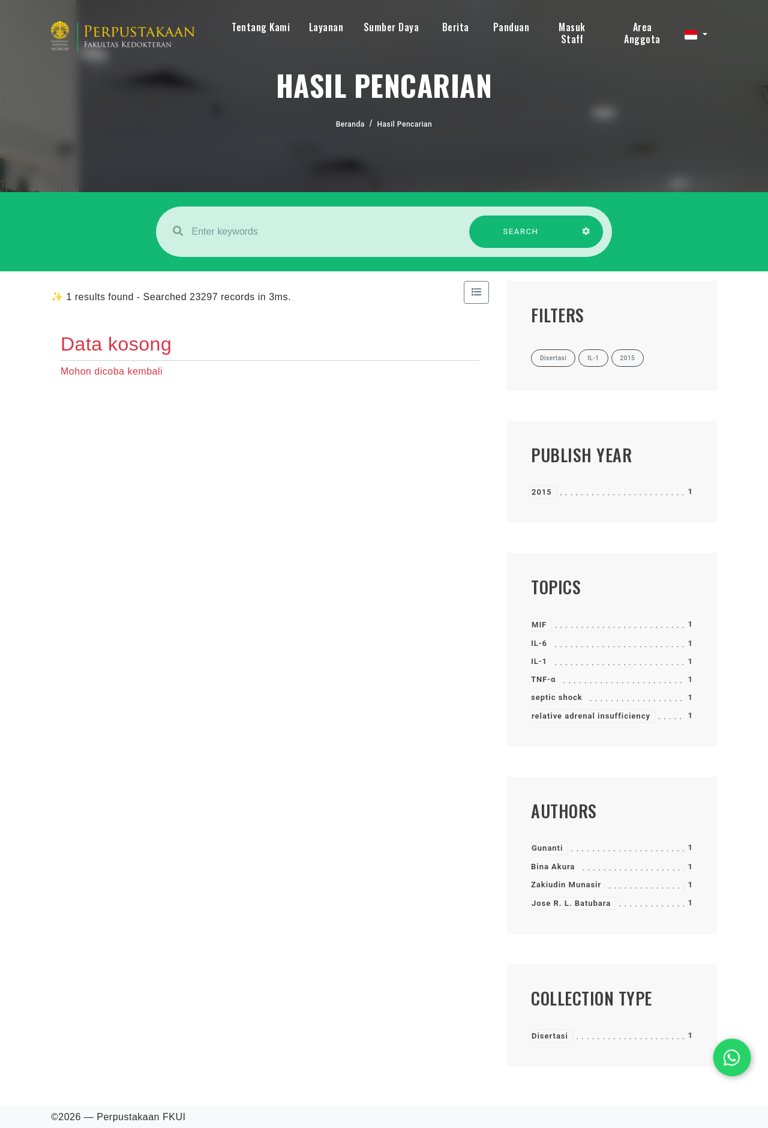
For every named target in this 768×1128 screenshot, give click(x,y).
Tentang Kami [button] (261, 27)
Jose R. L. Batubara (571, 903)
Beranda (350, 124)
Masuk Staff (572, 33)
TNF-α (543, 679)
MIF (539, 624)
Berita (455, 27)
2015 (542, 491)
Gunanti (547, 847)
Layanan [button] (326, 27)
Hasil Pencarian (405, 124)
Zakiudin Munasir (566, 884)
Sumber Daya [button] (391, 27)
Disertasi (550, 1035)
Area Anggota (642, 33)
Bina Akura (553, 866)
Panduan (511, 27)
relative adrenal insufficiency (591, 715)
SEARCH (521, 237)
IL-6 (539, 643)
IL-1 (539, 661)
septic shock (557, 697)
